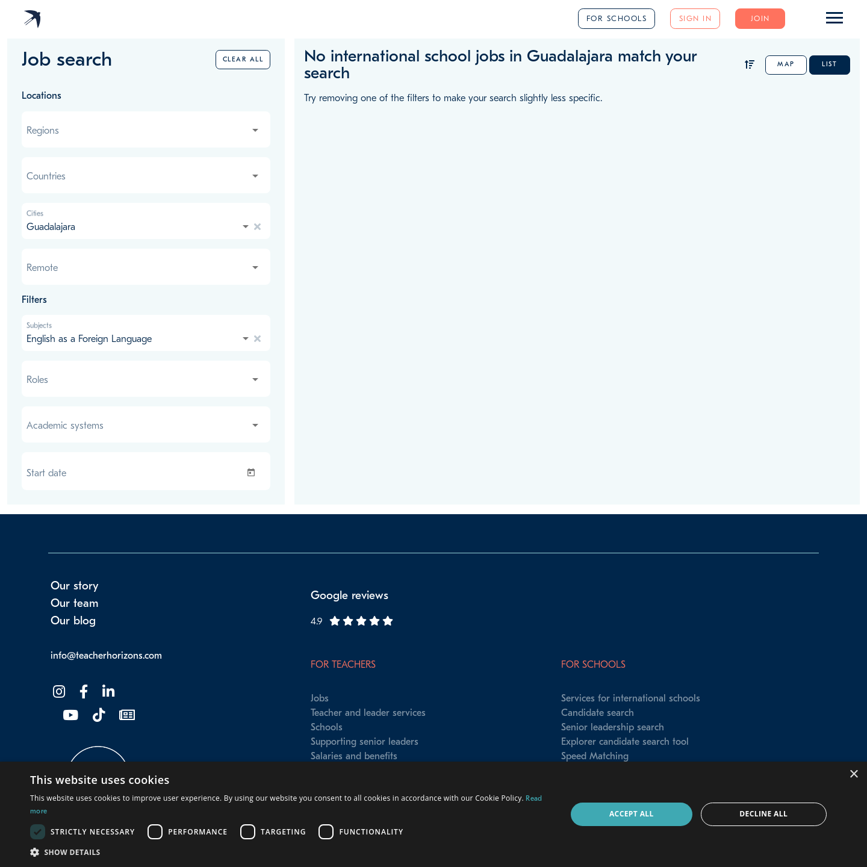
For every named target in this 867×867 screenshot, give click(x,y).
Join (760, 18)
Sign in (695, 18)
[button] (290, 852)
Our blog (73, 620)
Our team (75, 603)
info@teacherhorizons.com (106, 655)
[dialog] (433, 814)
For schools (616, 18)
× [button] (853, 774)
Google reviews (349, 595)
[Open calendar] (253, 472)
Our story (75, 585)
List (829, 64)
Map (786, 64)
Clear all (243, 59)
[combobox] (143, 130)
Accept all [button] (631, 814)
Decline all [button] (763, 814)
